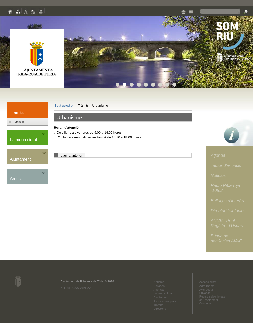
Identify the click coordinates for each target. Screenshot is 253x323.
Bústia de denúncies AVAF (226, 238)
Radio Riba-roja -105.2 (225, 188)
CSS (75, 288)
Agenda (218, 155)
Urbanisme (100, 105)
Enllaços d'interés (227, 200)
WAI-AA (85, 288)
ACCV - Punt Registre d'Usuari (227, 223)
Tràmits (84, 105)
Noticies (218, 175)
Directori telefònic (227, 210)
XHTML (65, 288)
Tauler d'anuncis (226, 165)
